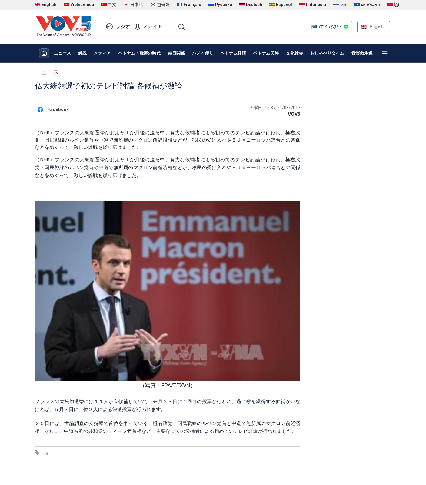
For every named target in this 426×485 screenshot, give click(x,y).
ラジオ (118, 26)
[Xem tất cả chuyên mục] (385, 53)
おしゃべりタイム (327, 53)
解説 (82, 53)
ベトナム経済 (233, 53)
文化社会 (294, 53)
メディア (148, 27)
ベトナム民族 (266, 53)
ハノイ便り (202, 53)
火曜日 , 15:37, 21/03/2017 (274, 107)
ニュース (62, 53)
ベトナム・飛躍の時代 (139, 53)
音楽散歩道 (362, 53)
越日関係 (176, 53)
